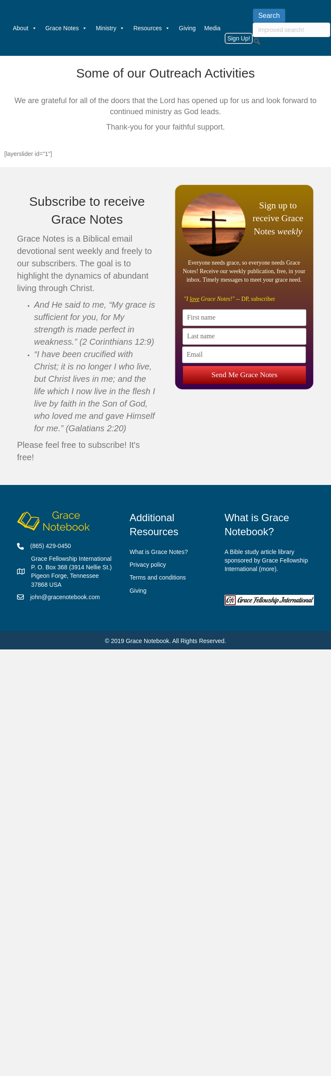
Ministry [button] (110, 28)
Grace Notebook (147, 641)
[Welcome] (4, 28)
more (267, 568)
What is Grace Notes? (158, 551)
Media (212, 28)
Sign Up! (238, 38)
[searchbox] (291, 30)
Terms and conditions (157, 577)
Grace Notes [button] (67, 28)
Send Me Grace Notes (244, 373)
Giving (187, 28)
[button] (257, 41)
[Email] (244, 354)
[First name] (244, 317)
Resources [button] (151, 28)
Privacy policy (147, 564)
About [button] (25, 28)
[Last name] (244, 336)
